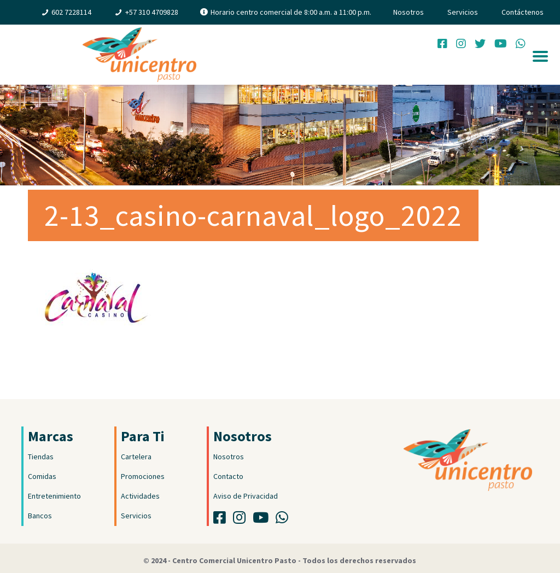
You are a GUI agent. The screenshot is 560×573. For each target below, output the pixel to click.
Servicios (462, 12)
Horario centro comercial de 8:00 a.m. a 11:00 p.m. (291, 12)
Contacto (228, 476)
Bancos (40, 516)
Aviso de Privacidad (245, 496)
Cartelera (136, 456)
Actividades (140, 496)
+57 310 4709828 (151, 12)
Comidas (42, 476)
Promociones (143, 476)
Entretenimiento (54, 496)
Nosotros (408, 12)
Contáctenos (522, 12)
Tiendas (41, 456)
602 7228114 (71, 12)
